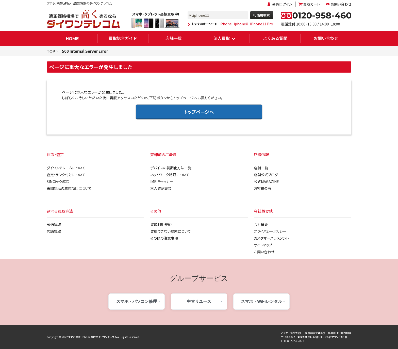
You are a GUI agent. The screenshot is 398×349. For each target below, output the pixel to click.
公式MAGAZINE (266, 181)
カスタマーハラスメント (271, 238)
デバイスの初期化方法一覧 (170, 167)
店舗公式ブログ (266, 174)
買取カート (311, 4)
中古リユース (199, 301)
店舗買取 (54, 231)
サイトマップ (263, 244)
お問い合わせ (341, 4)
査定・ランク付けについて (66, 174)
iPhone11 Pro (261, 23)
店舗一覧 (173, 38)
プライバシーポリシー (270, 231)
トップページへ (199, 111)
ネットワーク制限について (169, 174)
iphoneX (241, 23)
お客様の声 (262, 188)
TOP (51, 51)
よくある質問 (275, 38)
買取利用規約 (161, 224)
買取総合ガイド (123, 38)
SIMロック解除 (58, 181)
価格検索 (263, 15)
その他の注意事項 (164, 238)
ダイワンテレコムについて (66, 167)
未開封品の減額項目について (69, 188)
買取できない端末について (170, 231)
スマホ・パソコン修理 (136, 301)
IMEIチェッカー (161, 181)
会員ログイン (282, 4)
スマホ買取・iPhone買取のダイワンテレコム (92, 337)
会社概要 (261, 224)
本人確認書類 (161, 188)
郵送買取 (54, 224)
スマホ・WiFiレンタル (261, 301)
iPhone (226, 23)
